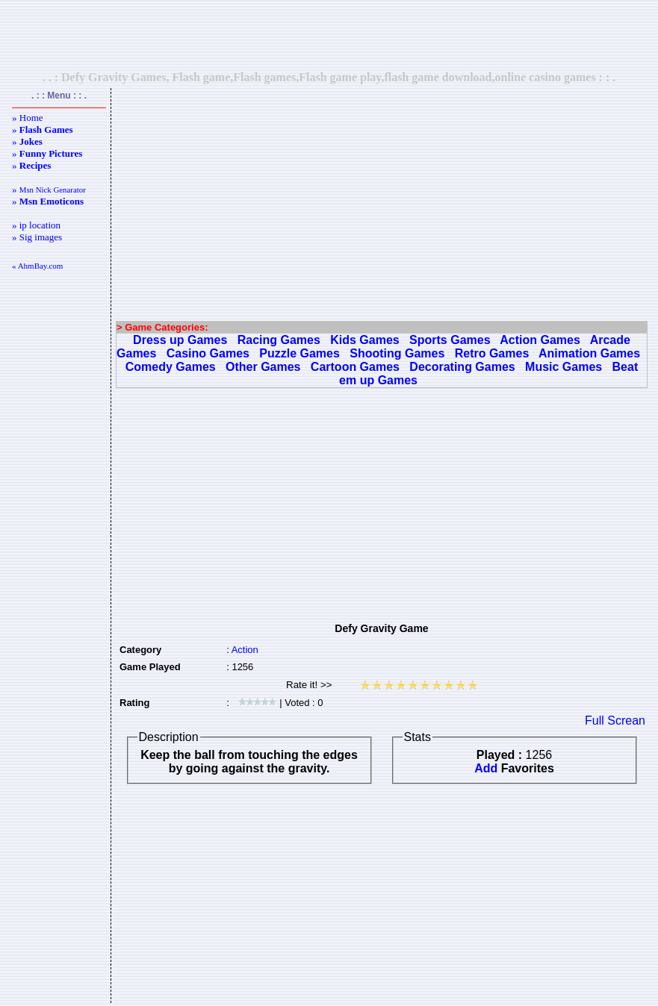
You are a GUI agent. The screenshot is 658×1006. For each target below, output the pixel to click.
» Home (27, 117)
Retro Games (492, 353)
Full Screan (615, 720)
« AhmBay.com (37, 265)
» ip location (36, 225)
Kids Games (364, 340)
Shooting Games (397, 353)
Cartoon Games (355, 366)
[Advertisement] (329, 35)
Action (245, 649)
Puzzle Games (299, 353)
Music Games (563, 366)
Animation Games (589, 353)
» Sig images (37, 237)
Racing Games (279, 340)
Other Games (263, 366)
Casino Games (208, 353)
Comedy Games (170, 366)
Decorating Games (462, 366)
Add (485, 768)
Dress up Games (180, 340)
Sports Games (449, 340)
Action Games (540, 340)
